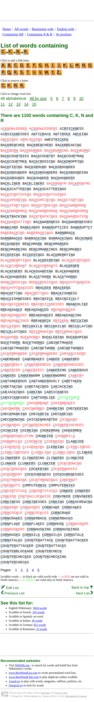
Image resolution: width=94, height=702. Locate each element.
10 (81, 98)
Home (6, 29)
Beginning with (43, 29)
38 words (37, 620)
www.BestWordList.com (23, 672)
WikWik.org (22, 665)
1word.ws (14, 681)
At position (63, 34)
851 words (40, 624)
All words (21, 29)
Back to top (82, 587)
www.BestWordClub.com (24, 677)
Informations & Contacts (76, 696)
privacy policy (61, 693)
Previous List (12, 593)
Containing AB (13, 34)
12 (10, 104)
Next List (84, 593)
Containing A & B (39, 34)
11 (3, 104)
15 (34, 104)
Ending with (65, 29)
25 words (41, 629)
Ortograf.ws (16, 685)
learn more (45, 693)
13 (18, 104)
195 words (38, 612)
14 (26, 104)
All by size (38, 98)
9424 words (40, 608)
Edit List (10, 588)
